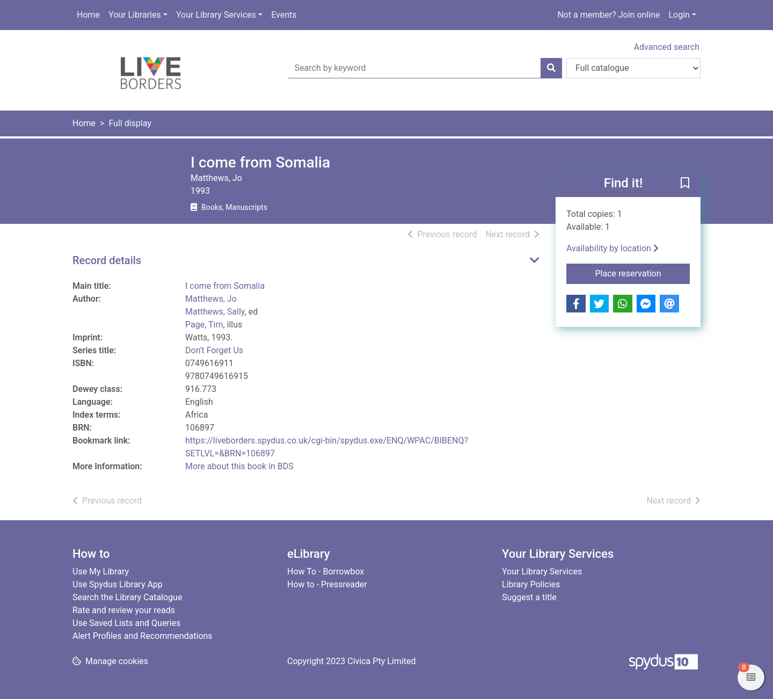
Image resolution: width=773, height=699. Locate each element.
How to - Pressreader (327, 584)
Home (88, 15)
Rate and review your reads (123, 610)
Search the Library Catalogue (127, 597)
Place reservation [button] (642, 273)
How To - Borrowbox (325, 571)
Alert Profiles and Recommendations (142, 636)
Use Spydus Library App (117, 584)
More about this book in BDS (239, 466)
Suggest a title (529, 597)
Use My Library (100, 571)
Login (678, 15)
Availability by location (612, 248)
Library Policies (531, 584)
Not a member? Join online (608, 15)
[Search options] (633, 68)
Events (283, 15)
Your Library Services (216, 15)
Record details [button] (106, 260)
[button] (685, 184)
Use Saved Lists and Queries (126, 623)
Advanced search (666, 47)
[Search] (551, 68)
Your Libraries (134, 15)
